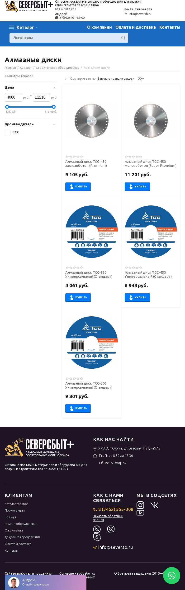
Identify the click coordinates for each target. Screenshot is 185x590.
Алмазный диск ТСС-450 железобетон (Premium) (86, 164)
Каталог (25, 27)
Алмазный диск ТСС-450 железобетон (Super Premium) (150, 164)
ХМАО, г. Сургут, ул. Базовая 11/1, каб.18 (127, 448)
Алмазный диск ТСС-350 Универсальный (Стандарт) (88, 274)
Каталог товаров (16, 503)
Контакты (169, 27)
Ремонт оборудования (21, 523)
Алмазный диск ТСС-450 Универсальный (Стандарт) (148, 274)
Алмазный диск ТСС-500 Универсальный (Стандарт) (88, 385)
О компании (99, 27)
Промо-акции (15, 510)
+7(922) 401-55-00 (70, 17)
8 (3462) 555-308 (113, 509)
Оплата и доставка (135, 27)
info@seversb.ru (138, 13)
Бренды (10, 517)
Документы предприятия (23, 537)
